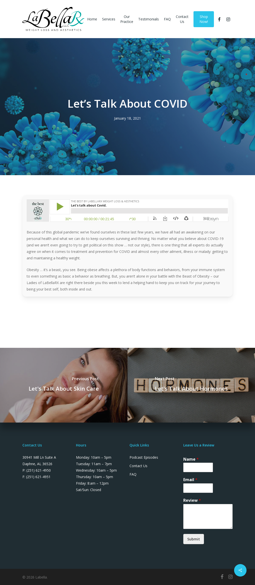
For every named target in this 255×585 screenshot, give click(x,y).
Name (191, 459)
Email (190, 479)
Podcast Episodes (143, 457)
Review (192, 500)
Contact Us (138, 465)
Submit (193, 539)
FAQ (132, 474)
